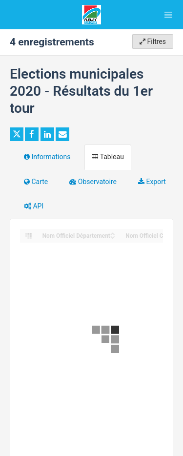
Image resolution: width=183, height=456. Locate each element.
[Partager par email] (62, 134)
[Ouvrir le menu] (168, 14)
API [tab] (33, 206)
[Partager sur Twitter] (16, 134)
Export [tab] (152, 182)
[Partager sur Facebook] (32, 134)
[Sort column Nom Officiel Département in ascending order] (112, 233)
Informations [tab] (47, 157)
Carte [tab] (36, 182)
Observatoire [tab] (93, 182)
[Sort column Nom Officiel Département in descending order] (112, 236)
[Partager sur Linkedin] (47, 134)
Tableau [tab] (107, 157)
